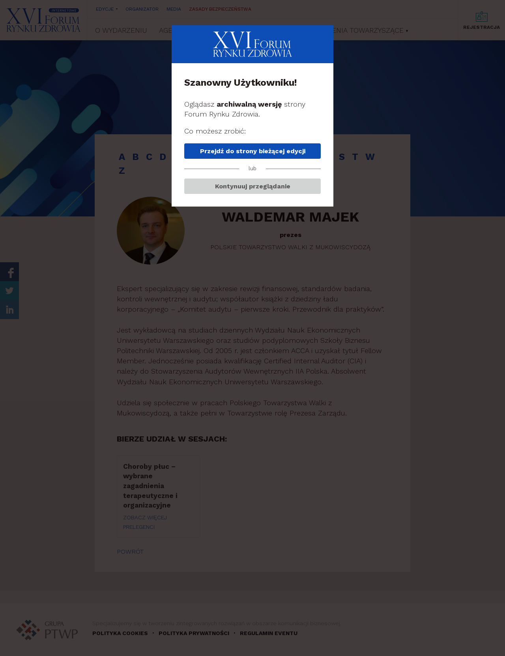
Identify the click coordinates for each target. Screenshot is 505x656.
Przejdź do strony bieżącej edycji (252, 151)
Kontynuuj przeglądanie (252, 186)
